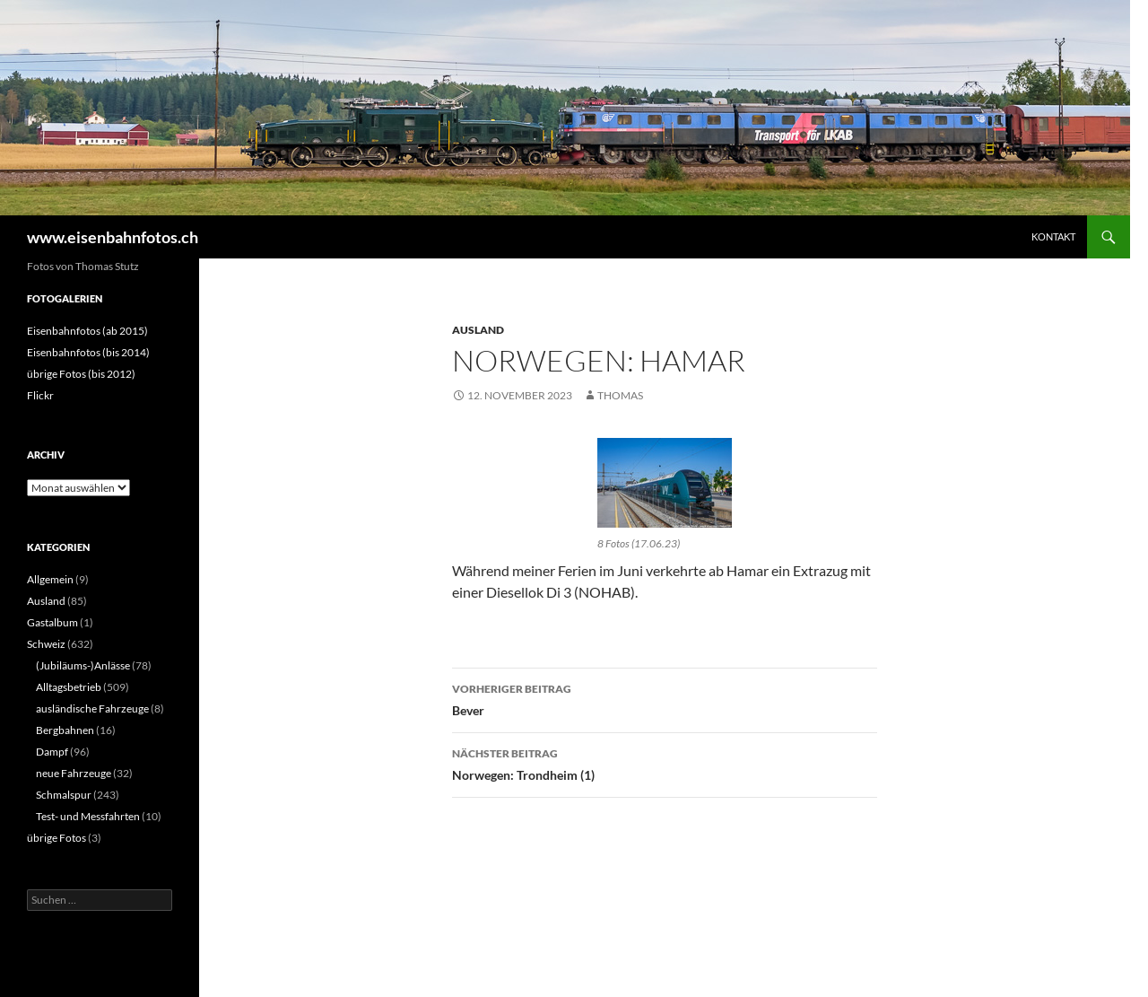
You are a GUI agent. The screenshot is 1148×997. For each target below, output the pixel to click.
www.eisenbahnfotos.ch (112, 237)
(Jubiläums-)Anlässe (83, 665)
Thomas (620, 395)
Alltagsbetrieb (68, 687)
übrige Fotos (56, 837)
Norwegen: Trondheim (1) (664, 763)
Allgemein (50, 579)
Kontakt (1053, 236)
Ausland (478, 330)
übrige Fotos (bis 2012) (81, 373)
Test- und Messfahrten (88, 816)
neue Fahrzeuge (73, 773)
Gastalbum (52, 622)
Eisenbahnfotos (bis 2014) (88, 352)
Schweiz (46, 644)
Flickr (40, 395)
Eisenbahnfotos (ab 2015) (87, 330)
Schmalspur (63, 794)
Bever (664, 698)
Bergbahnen (65, 730)
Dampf (52, 751)
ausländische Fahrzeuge (92, 708)
